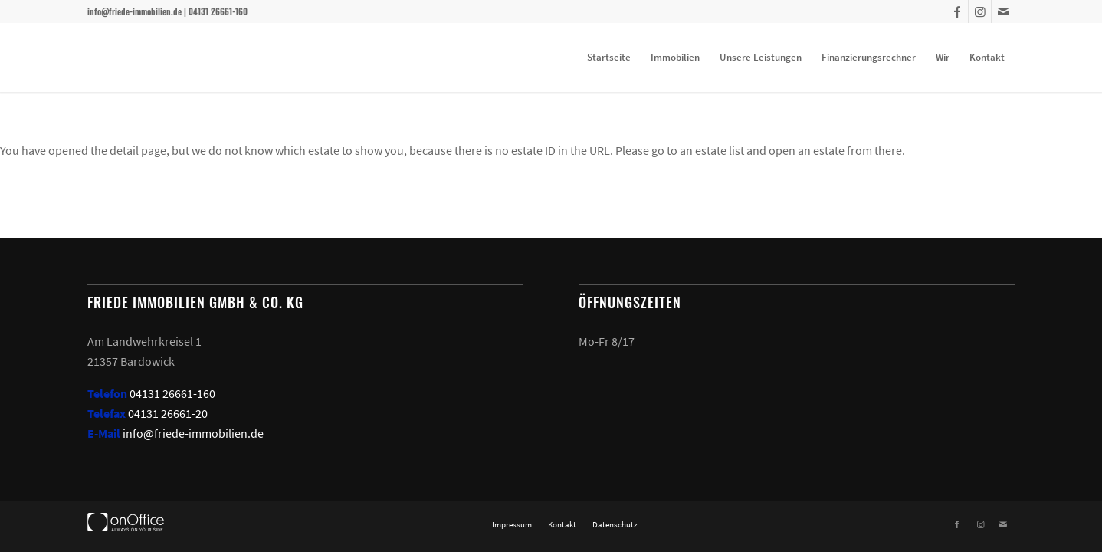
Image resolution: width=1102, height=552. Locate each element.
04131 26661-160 (172, 393)
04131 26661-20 (168, 413)
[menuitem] (609, 57)
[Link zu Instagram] (980, 11)
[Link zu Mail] (1003, 11)
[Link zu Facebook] (957, 11)
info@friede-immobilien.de (193, 433)
